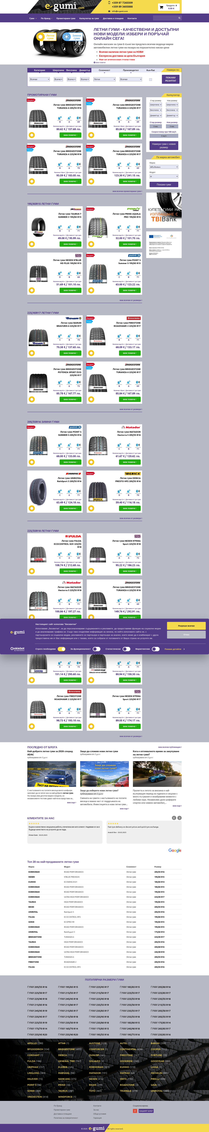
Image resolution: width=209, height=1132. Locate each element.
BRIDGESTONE (35, 937)
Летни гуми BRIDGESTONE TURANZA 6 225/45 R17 (127, 106)
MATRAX (125, 1072)
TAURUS (32, 902)
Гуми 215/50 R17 (99, 992)
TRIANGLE (125, 1090)
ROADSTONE (127, 1084)
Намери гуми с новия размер (164, 145)
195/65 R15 (159, 877)
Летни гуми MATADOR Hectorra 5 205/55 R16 (129, 433)
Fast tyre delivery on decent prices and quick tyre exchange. (144, 827)
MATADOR (95, 1072)
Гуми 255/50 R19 (130, 1004)
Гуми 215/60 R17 (68, 1004)
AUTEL (124, 1043)
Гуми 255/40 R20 (68, 1034)
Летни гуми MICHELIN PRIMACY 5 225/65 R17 (69, 651)
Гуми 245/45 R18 (68, 998)
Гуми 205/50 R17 (161, 1010)
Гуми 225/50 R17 (37, 992)
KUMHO (32, 882)
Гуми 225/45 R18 (99, 998)
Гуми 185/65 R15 (130, 986)
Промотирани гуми (65, 18)
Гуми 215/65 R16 (37, 1004)
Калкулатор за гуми (89, 18)
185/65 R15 (159, 887)
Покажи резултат (170, 79)
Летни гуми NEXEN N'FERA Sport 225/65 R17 (126, 698)
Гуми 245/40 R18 (130, 1028)
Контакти (132, 18)
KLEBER (62, 1066)
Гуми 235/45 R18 (99, 1016)
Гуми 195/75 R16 (130, 1034)
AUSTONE (94, 1043)
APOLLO (32, 1043)
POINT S (31, 1084)
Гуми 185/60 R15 (130, 1022)
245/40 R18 (159, 952)
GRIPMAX (32, 1066)
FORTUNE (156, 1055)
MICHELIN (156, 1072)
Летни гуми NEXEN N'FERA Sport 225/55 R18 (126, 542)
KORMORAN (34, 872)
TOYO (92, 1090)
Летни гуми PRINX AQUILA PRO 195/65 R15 (127, 215)
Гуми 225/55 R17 (130, 992)
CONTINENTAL (128, 1049)
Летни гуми (47, 36)
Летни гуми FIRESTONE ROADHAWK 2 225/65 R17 (67, 698)
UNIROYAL (33, 912)
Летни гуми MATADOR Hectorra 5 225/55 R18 (69, 589)
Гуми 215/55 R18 (161, 1004)
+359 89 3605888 (122, 6)
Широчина (58, 70)
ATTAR (62, 1043)
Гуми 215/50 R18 (68, 1016)
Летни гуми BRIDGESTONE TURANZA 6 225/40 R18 (67, 153)
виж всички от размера (131, 300)
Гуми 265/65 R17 (161, 1028)
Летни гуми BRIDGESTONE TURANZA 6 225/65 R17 (127, 153)
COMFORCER (96, 1049)
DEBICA (62, 1055)
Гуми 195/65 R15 (68, 986)
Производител (131, 70)
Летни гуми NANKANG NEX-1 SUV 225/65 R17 (129, 651)
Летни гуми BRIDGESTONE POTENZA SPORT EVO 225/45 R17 (67, 372)
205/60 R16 (159, 947)
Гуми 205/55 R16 (37, 986)
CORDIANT (33, 1055)
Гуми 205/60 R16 (161, 986)
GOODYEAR (157, 1060)
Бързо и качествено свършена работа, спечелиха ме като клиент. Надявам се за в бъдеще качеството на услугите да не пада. (65, 829)
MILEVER (32, 1078)
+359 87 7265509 (122, 2)
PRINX (61, 1084)
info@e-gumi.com (120, 11)
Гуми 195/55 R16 (99, 1034)
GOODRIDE (126, 1060)
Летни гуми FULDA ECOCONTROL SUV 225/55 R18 (67, 543)
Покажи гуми (164, 184)
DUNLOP (94, 1055)
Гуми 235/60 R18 (99, 1022)
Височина (71, 70)
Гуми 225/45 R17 (99, 986)
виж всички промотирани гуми (127, 191)
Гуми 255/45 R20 (37, 1034)
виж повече (100, 62)
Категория (39, 70)
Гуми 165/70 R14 (68, 1028)
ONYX (123, 1078)
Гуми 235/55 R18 (161, 998)
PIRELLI (155, 1078)
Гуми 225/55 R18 (130, 998)
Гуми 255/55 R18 (130, 1016)
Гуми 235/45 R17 (37, 1016)
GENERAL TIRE (66, 1060)
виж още (71, 802)
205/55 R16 (159, 872)
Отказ (186, 1112)
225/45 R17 (159, 897)
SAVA (154, 1084)
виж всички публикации (170, 747)
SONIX (31, 922)
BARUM (155, 1043)
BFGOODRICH (35, 1049)
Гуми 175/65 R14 (161, 1022)
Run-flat (150, 70)
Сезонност (104, 70)
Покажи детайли (173, 1127)
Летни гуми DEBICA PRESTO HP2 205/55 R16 (128, 480)
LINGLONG (33, 1072)
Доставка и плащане (113, 18)
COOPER (156, 1049)
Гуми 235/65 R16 (161, 1034)
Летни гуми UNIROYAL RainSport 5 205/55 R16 (69, 480)
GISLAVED (94, 1060)
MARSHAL (64, 1072)
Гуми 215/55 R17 (68, 992)
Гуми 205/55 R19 (161, 1016)
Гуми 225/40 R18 (37, 998)
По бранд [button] (46, 18)
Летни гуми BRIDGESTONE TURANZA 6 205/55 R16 (67, 106)
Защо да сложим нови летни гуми (99, 751)
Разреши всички (186, 1103)
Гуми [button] (33, 18)
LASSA (154, 1066)
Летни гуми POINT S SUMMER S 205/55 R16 (69, 433)
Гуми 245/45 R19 (37, 1010)
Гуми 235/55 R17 (130, 1010)
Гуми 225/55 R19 (37, 1022)
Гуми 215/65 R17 (68, 1010)
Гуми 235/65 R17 (99, 1010)
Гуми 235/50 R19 (68, 1022)
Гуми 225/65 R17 (161, 992)
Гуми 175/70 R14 (37, 1028)
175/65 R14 (159, 932)
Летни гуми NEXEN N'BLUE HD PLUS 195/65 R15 (67, 262)
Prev (174, 818)
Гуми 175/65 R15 (99, 1028)
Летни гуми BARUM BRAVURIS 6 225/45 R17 (69, 324)
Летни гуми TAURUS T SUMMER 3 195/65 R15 (69, 215)
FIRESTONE (33, 962)
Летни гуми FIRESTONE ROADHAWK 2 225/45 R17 (127, 324)
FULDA (31, 917)
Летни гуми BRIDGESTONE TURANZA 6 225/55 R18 (127, 589)
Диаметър (84, 70)
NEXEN (31, 877)
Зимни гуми (74, 36)
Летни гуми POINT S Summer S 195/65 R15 (129, 262)
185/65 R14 (159, 882)
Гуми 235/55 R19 (99, 1004)
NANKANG (64, 1078)
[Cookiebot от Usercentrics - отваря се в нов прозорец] (17, 1127)
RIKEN (31, 907)
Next (179, 818)
